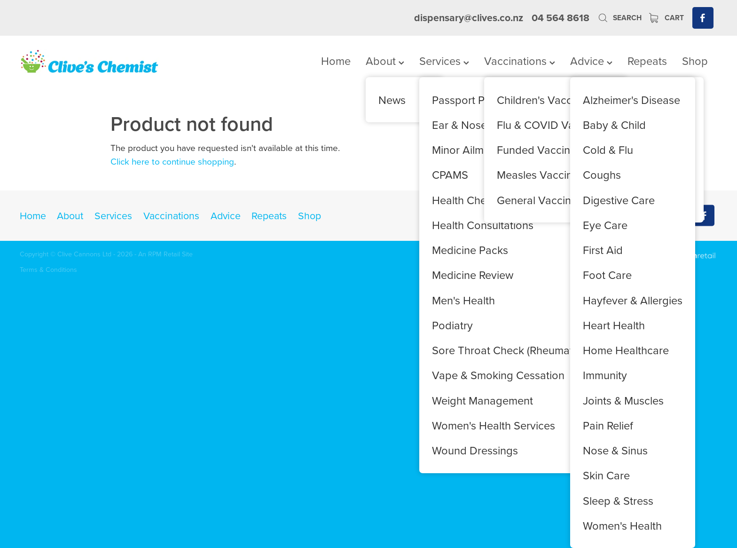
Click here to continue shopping (172, 161)
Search (619, 17)
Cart (666, 17)
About (385, 61)
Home (336, 61)
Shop (695, 61)
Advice (591, 61)
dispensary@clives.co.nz (468, 17)
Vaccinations (519, 61)
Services (444, 61)
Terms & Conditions (48, 269)
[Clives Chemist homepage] (89, 62)
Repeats (647, 61)
